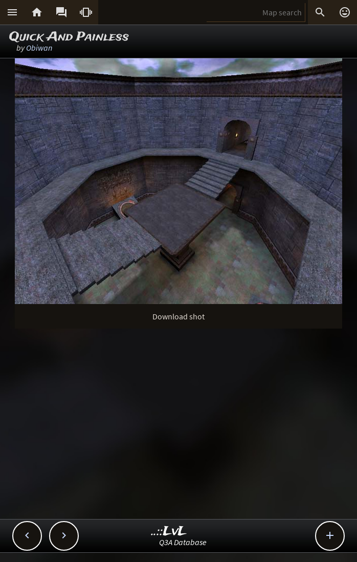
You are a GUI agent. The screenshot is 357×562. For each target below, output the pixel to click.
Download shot (178, 316)
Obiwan (39, 47)
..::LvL (169, 532)
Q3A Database (183, 542)
